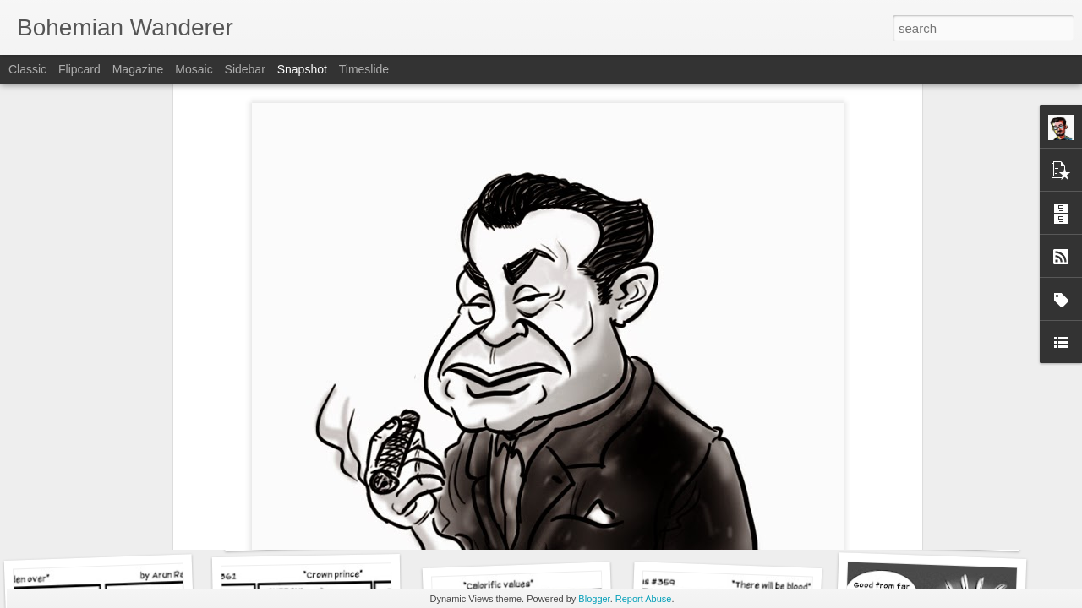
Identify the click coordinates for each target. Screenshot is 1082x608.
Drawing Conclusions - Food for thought (974, 531)
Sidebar (245, 69)
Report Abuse (643, 599)
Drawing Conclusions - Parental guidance (157, 519)
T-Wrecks (726, 520)
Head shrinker (318, 529)
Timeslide (364, 69)
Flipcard (79, 69)
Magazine (138, 69)
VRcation (517, 521)
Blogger (593, 599)
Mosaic (193, 69)
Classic (27, 69)
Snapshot (302, 69)
